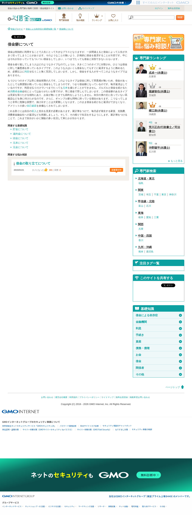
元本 (65, 87)
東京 (163, 194)
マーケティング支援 (86, 506)
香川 (140, 240)
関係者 (159, 367)
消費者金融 (16, 91)
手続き (159, 334)
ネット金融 (123, 506)
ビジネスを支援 (54, 506)
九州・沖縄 (145, 247)
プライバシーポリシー (89, 397)
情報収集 (111, 506)
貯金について (20, 129)
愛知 (148, 217)
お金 (159, 354)
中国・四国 (145, 235)
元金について (20, 147)
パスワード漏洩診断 (68, 425)
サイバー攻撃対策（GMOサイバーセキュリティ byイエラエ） (48, 429)
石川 (148, 205)
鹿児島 (149, 251)
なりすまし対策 (121, 429)
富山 (140, 205)
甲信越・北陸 (146, 201)
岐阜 (140, 217)
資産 (159, 341)
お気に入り (113, 20)
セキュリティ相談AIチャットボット (117, 425)
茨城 (140, 194)
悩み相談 (80, 20)
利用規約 (73, 397)
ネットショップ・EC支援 (35, 506)
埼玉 (148, 194)
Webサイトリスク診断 (89, 425)
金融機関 (159, 321)
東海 (140, 212)
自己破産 (31, 105)
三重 (156, 217)
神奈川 (172, 194)
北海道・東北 (146, 178)
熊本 (140, 251)
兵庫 (140, 228)
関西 (140, 224)
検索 (180, 17)
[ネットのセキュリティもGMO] (28, 2)
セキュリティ (69, 506)
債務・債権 (159, 348)
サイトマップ (88, 8)
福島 (140, 183)
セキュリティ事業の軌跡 (142, 429)
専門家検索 (64, 20)
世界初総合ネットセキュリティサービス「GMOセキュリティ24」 (29, 425)
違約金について (22, 133)
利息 (26, 71)
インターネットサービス (12, 506)
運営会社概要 (61, 397)
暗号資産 (134, 506)
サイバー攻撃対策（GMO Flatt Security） (94, 429)
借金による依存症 (159, 315)
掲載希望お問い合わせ (140, 397)
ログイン (159, 8)
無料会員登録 (174, 8)
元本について (20, 142)
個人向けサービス (149, 506)
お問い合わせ (67, 8)
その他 (159, 374)
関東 (140, 190)
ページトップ (173, 387)
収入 (34, 111)
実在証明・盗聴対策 (10, 429)
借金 (159, 361)
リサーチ (101, 506)
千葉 (156, 194)
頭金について (20, 138)
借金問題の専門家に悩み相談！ (158, 42)
